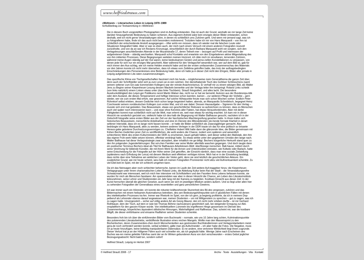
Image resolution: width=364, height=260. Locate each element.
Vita (251, 252)
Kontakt (259, 252)
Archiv (217, 252)
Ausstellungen (239, 252)
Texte (226, 252)
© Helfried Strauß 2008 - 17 (116, 252)
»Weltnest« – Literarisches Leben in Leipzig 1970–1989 (134, 23)
